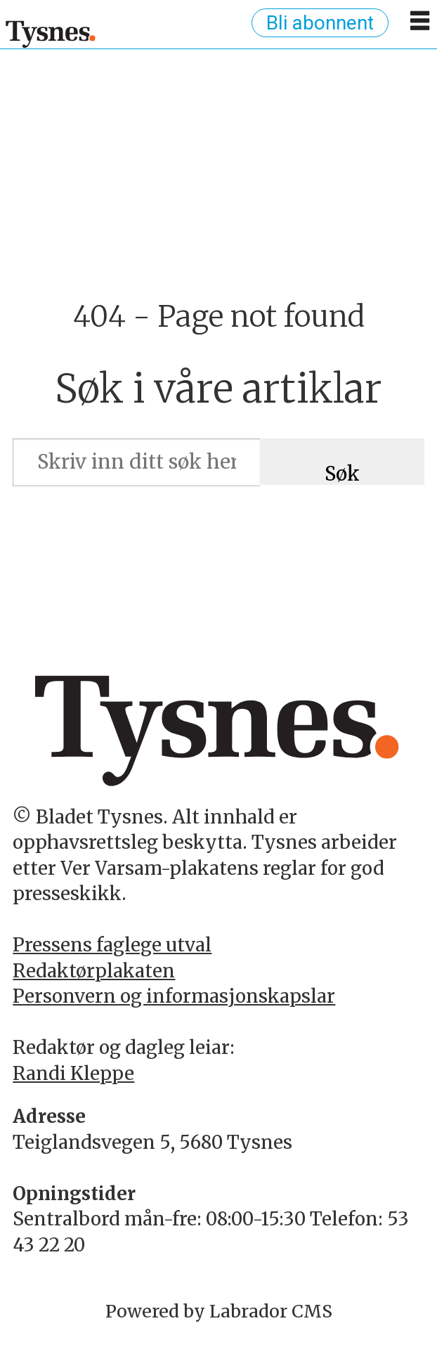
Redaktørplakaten (94, 970)
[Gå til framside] (51, 33)
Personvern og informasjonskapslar (174, 996)
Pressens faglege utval (112, 944)
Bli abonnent (320, 22)
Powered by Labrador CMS (218, 1311)
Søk (342, 473)
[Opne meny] (419, 25)
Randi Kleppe (73, 1073)
